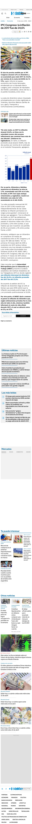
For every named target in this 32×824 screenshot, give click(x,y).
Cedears (28, 451)
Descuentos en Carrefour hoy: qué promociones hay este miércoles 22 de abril (27, 555)
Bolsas (11, 451)
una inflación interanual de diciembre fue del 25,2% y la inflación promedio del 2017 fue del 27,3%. (15, 277)
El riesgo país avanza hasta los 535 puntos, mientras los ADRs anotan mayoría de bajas (18, 398)
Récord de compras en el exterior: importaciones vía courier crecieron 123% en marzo (6, 552)
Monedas (4, 451)
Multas (4, 822)
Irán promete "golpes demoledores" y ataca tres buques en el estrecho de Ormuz (18, 413)
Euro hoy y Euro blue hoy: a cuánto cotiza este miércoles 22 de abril (15, 729)
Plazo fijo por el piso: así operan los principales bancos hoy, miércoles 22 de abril (27, 541)
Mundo (13, 806)
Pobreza (21, 9)
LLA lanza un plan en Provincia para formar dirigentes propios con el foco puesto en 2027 (15, 356)
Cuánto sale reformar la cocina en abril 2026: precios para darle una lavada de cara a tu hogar (20, 115)
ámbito (3, 21)
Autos (4, 811)
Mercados (18, 800)
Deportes (22, 806)
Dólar (8, 17)
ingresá (28, 13)
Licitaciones (13, 822)
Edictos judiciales (19, 819)
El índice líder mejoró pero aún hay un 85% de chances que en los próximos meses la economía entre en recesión (19, 120)
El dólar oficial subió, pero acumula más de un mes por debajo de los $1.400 (26, 616)
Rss (3, 814)
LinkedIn (13, 788)
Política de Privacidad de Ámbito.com (14, 817)
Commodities (19, 451)
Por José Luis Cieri (15, 631)
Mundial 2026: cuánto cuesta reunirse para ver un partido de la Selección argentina (6, 576)
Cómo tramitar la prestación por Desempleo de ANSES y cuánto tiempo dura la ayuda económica (16, 370)
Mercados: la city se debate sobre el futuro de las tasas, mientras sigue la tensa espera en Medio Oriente (16, 657)
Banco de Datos (7, 800)
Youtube (18, 788)
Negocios (5, 803)
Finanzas (26, 17)
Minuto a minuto (6, 653)
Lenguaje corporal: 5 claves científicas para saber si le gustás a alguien (15, 385)
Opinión (13, 803)
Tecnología (25, 811)
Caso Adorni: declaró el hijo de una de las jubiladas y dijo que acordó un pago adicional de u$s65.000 (18, 419)
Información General (22, 808)
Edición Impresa (7, 808)
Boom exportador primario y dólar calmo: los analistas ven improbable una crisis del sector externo (18, 405)
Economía (17, 17)
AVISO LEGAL (6, 819)
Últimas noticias (16, 795)
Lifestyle (22, 803)
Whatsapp (22, 788)
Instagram (9, 788)
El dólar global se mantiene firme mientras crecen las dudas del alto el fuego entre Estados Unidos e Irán (16, 667)
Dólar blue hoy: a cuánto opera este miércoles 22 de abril (13, 703)
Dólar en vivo (14, 9)
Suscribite (23, 315)
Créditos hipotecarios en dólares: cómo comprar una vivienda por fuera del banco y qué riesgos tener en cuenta (16, 378)
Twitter (2, 788)
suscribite (23, 13)
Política (23, 797)
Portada (4, 795)
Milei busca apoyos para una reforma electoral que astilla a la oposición (15, 363)
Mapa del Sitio (11, 814)
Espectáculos (13, 811)
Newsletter (26, 789)
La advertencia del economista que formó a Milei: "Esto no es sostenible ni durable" (15, 39)
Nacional (5, 806)
